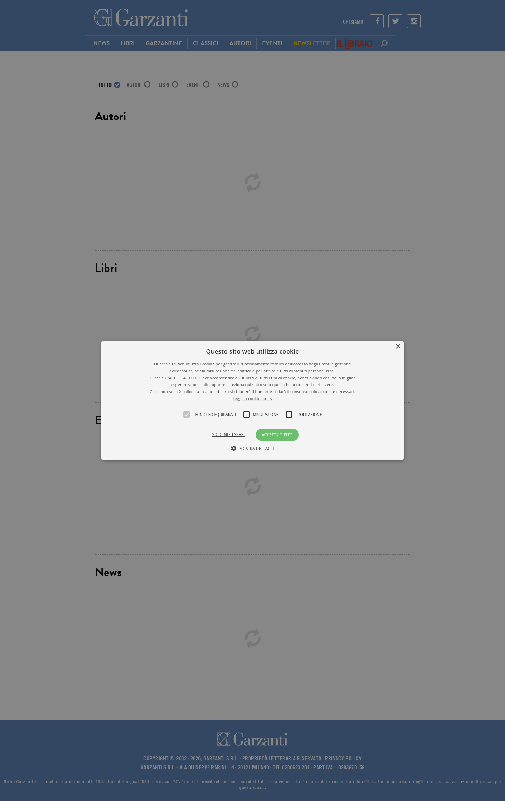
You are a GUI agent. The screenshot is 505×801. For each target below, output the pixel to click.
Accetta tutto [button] (277, 434)
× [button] (397, 346)
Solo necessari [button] (228, 434)
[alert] (252, 400)
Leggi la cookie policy (252, 398)
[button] (252, 400)
